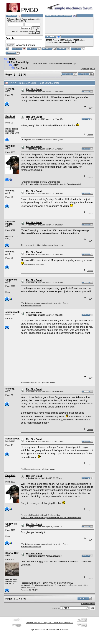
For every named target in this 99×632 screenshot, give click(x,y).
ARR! (16, 65)
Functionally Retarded (30, 182)
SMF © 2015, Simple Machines (60, 623)
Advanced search (25, 45)
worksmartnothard (67, 42)
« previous (85, 68)
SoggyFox (11, 279)
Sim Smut (21, 68)
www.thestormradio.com (31, 306)
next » (92, 68)
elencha (9, 88)
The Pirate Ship (20, 62)
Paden (9, 223)
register (37, 19)
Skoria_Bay (12, 553)
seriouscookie (13, 312)
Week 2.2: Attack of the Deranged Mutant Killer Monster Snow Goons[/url (51, 184)
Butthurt (10, 116)
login (30, 19)
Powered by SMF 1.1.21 (36, 623)
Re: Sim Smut (34, 89)
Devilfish (10, 146)
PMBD (12, 59)
